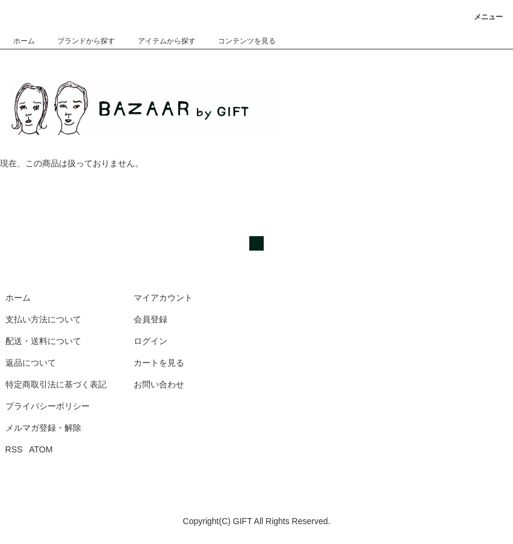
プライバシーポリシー (47, 406)
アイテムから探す (159, 41)
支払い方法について (43, 319)
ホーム (24, 41)
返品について (30, 362)
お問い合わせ (159, 384)
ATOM (40, 449)
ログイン (150, 341)
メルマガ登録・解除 (43, 428)
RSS (14, 449)
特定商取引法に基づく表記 (56, 384)
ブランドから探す (79, 41)
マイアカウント (163, 297)
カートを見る (159, 362)
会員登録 (150, 319)
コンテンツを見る (240, 41)
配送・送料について (43, 341)
